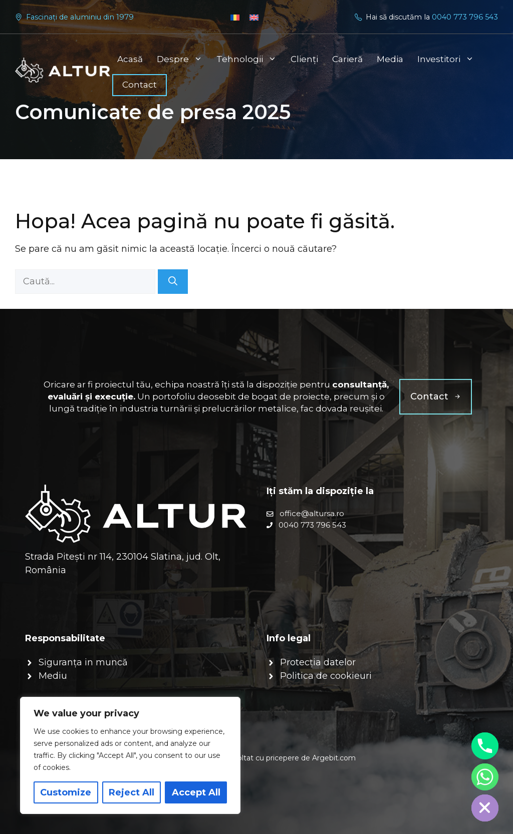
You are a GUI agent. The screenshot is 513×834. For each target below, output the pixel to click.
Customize (65, 792)
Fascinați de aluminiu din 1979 (80, 17)
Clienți (304, 59)
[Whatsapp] (484, 776)
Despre (183, 59)
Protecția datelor (318, 662)
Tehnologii (250, 59)
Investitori (449, 59)
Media (390, 59)
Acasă (130, 59)
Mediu (53, 675)
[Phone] (484, 745)
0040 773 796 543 (465, 17)
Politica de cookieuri (326, 675)
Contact (139, 85)
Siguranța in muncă (83, 662)
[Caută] (173, 281)
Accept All (196, 792)
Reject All (131, 792)
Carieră (347, 59)
